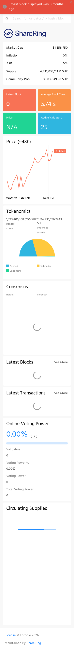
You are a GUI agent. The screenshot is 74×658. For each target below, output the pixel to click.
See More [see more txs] (61, 393)
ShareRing (34, 643)
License (10, 635)
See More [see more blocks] (61, 362)
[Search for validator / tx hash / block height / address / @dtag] (40, 18)
